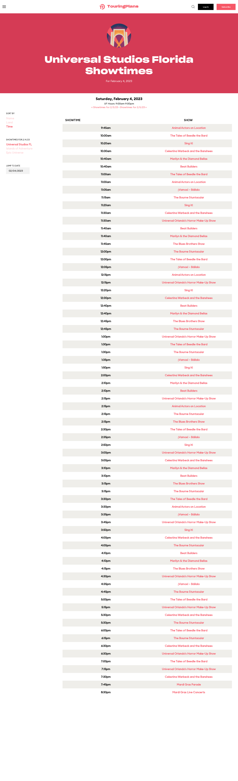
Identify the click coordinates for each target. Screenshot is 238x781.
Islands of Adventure (19, 148)
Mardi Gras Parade (189, 684)
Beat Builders (188, 166)
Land (9, 122)
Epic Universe (14, 152)
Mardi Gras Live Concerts (188, 692)
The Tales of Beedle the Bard (188, 135)
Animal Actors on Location (189, 128)
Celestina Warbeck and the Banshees (188, 151)
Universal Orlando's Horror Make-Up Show (189, 220)
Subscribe (226, 7)
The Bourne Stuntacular (188, 197)
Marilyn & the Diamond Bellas (188, 159)
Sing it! (188, 143)
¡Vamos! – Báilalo (189, 189)
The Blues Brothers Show (189, 244)
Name (10, 118)
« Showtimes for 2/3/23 (105, 107)
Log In (206, 7)
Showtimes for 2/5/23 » (133, 107)
